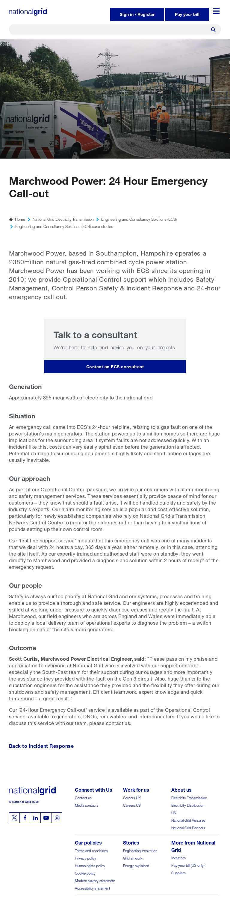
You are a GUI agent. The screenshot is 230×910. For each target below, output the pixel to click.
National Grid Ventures (188, 819)
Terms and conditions (91, 850)
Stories (131, 842)
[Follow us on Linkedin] (35, 818)
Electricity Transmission (189, 797)
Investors (178, 857)
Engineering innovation (140, 850)
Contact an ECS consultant (115, 366)
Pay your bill (187, 14)
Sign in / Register (137, 14)
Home (20, 219)
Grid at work (132, 857)
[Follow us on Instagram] (57, 818)
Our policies (88, 842)
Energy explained (136, 865)
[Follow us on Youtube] (46, 818)
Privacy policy (85, 857)
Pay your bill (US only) (188, 864)
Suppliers (178, 872)
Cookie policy (85, 872)
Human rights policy (90, 865)
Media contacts (87, 804)
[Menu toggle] (216, 11)
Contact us (83, 797)
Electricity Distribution (187, 804)
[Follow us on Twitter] (14, 818)
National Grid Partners (188, 827)
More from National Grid (193, 845)
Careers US (132, 804)
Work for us (136, 789)
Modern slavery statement (95, 880)
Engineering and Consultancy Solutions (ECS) (139, 219)
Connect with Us (93, 789)
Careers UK (132, 797)
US (173, 812)
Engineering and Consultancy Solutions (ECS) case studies (64, 226)
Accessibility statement (92, 887)
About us (181, 789)
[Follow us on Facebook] (25, 818)
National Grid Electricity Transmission (63, 219)
